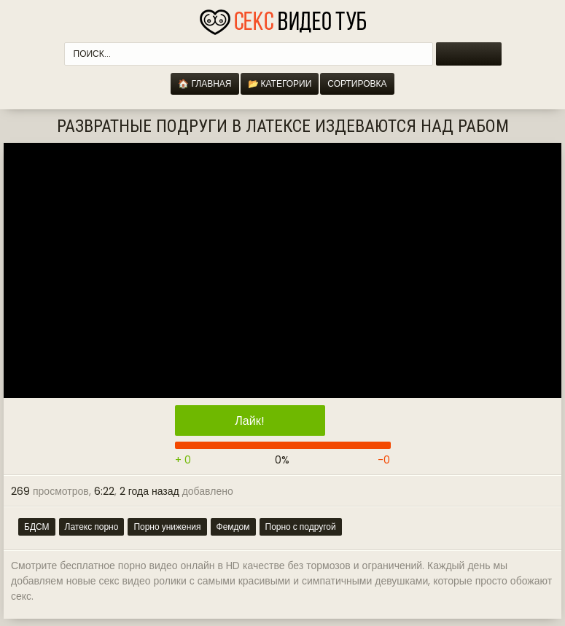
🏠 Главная (204, 83)
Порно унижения (166, 526)
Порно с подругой (300, 526)
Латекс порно (92, 526)
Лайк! (249, 420)
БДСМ (37, 526)
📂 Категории (280, 83)
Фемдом (233, 526)
